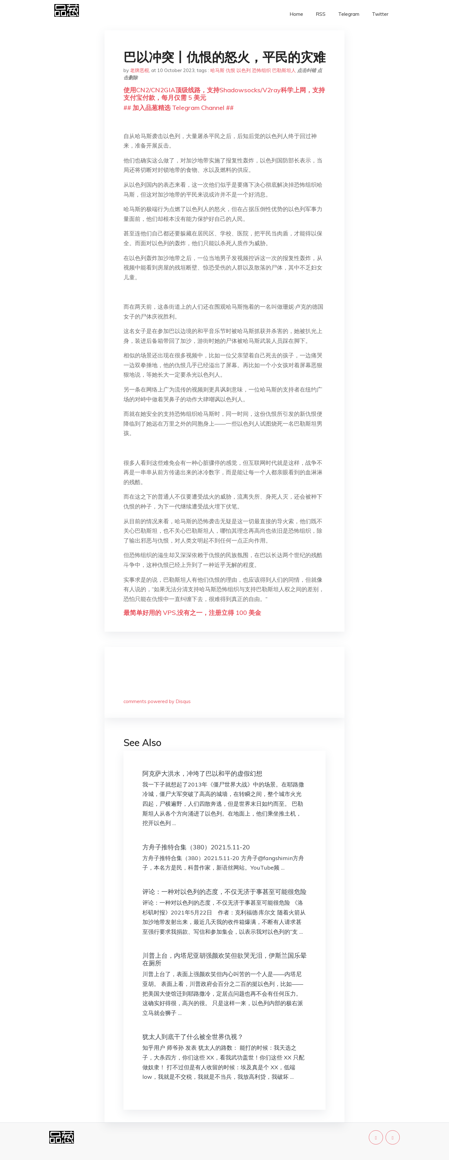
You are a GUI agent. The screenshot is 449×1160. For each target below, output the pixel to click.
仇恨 (230, 70)
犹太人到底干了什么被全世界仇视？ (192, 1037)
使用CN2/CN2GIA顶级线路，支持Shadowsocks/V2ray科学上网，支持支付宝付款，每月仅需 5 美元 (224, 93)
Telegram (348, 14)
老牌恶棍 (139, 70)
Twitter (380, 14)
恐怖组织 (261, 70)
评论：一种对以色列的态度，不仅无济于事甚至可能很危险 (224, 892)
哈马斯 (217, 70)
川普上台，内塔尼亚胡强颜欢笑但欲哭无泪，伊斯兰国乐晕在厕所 (224, 959)
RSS (321, 14)
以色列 (243, 70)
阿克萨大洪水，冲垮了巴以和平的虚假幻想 (202, 773)
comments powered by (157, 701)
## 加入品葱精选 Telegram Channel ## (178, 108)
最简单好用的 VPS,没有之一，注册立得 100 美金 (192, 612)
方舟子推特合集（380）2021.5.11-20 (196, 847)
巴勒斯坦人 (284, 70)
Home (296, 14)
